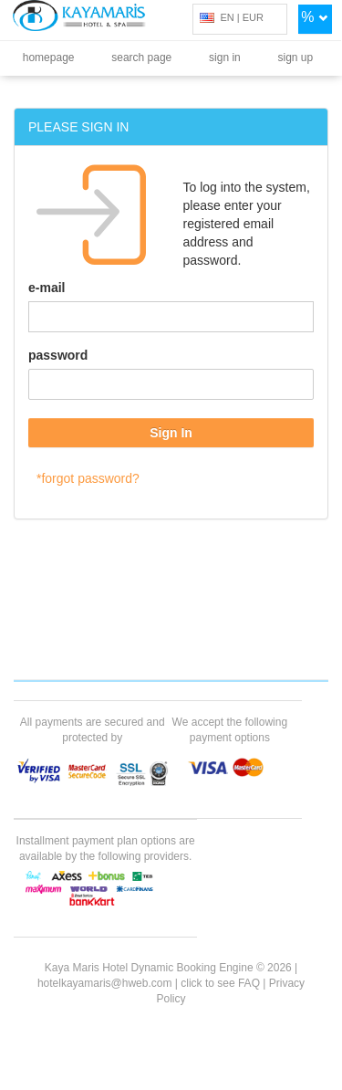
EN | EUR (232, 17)
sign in (225, 57)
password (58, 355)
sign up (296, 57)
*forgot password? (88, 478)
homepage (49, 57)
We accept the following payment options (230, 730)
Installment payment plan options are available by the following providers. (105, 848)
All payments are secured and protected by (92, 730)
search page (141, 57)
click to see (220, 983)
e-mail (46, 287)
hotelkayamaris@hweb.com (104, 983)
